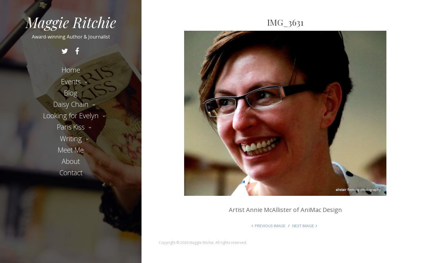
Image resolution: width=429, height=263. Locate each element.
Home (71, 70)
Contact (71, 172)
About (71, 161)
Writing (71, 138)
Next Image (303, 225)
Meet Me (71, 150)
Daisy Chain (70, 104)
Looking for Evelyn (71, 115)
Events (71, 81)
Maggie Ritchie (71, 22)
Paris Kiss (71, 127)
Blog (70, 93)
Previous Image (270, 225)
